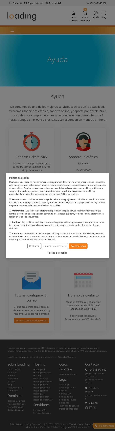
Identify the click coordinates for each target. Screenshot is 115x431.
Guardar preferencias (54, 246)
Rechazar (34, 246)
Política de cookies (57, 252)
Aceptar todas (78, 246)
